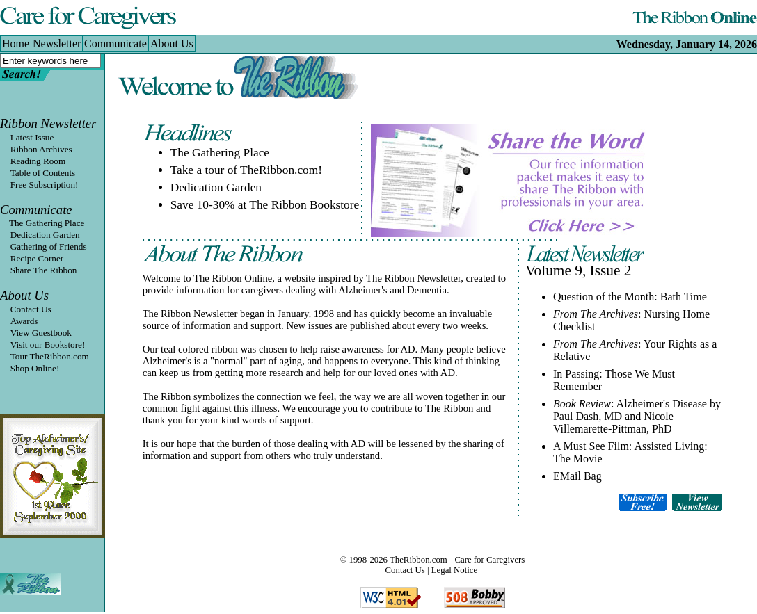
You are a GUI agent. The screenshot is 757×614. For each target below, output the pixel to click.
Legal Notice (454, 570)
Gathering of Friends (48, 246)
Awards (24, 321)
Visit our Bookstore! (48, 344)
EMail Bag (577, 476)
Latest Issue (32, 137)
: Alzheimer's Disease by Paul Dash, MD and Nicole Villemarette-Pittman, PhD (637, 416)
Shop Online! (35, 368)
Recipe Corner (37, 258)
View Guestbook (41, 333)
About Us (24, 295)
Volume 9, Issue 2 (578, 270)
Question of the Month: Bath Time (630, 296)
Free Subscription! (44, 184)
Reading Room (38, 161)
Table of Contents (43, 173)
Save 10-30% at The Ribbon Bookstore (265, 204)
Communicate (36, 209)
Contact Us (30, 309)
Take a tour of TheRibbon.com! (246, 170)
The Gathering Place (42, 223)
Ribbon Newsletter (48, 123)
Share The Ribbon (43, 270)
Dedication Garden (45, 234)
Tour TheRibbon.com (49, 356)
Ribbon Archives (41, 149)
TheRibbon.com (418, 560)
